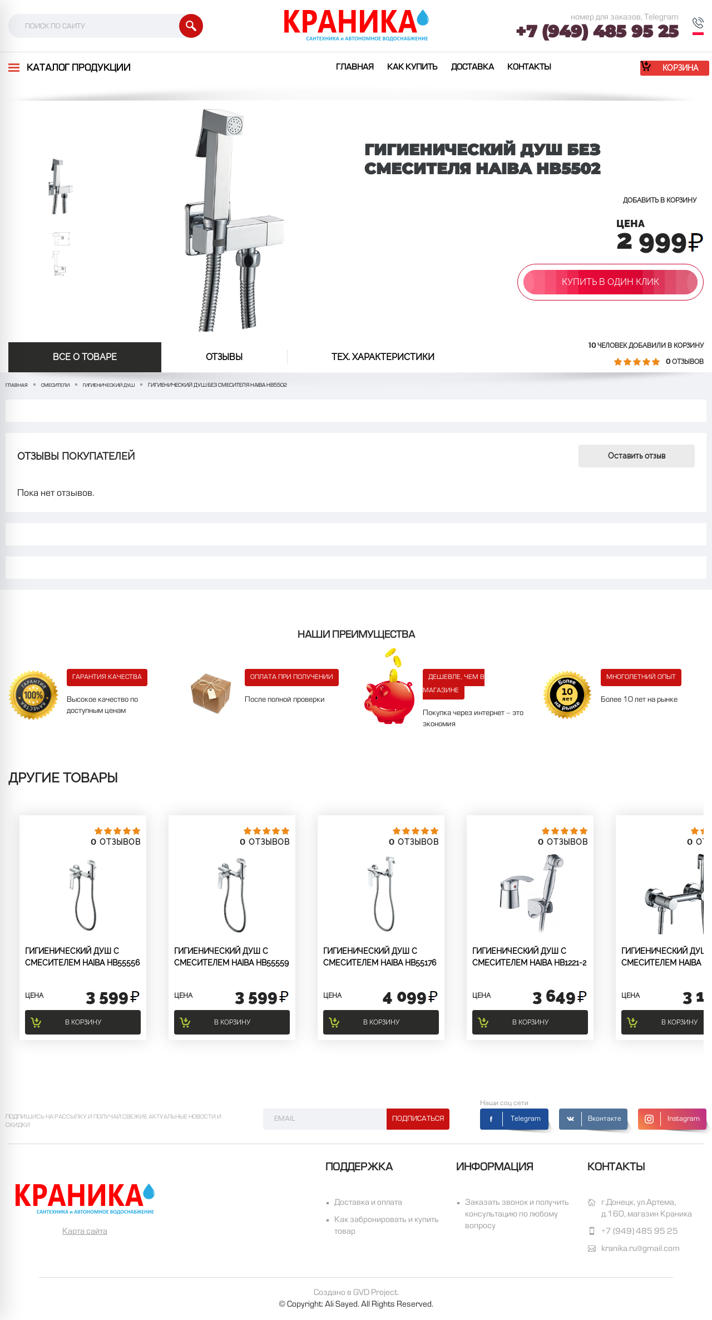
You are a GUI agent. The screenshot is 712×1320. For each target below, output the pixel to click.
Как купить (412, 67)
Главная (355, 67)
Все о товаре (85, 357)
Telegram (526, 1119)
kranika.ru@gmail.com (640, 1249)
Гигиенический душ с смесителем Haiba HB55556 (82, 957)
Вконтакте (604, 1119)
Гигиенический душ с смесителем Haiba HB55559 (231, 957)
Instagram (684, 1119)
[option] (60, 186)
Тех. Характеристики (383, 357)
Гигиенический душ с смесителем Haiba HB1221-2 (529, 957)
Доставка (472, 67)
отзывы (224, 357)
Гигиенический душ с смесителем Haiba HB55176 (379, 957)
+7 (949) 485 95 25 (597, 31)
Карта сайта (84, 1231)
